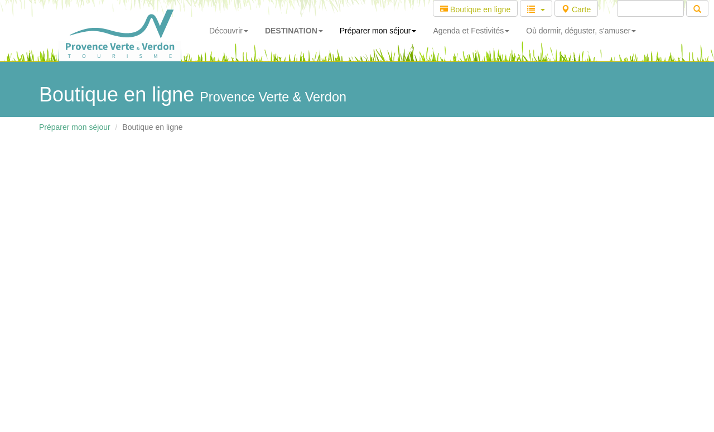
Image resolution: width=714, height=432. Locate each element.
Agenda (471, 30)
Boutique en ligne (475, 9)
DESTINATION (294, 30)
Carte (576, 9)
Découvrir (228, 30)
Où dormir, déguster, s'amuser (581, 30)
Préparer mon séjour (378, 30)
